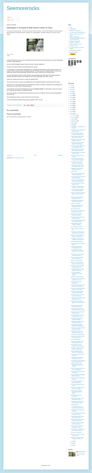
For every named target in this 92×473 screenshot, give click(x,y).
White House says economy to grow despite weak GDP (78, 150)
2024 (71, 87)
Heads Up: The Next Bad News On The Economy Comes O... (78, 194)
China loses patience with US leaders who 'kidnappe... (77, 143)
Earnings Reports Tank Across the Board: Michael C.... (77, 420)
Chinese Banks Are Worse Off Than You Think (77, 312)
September (73, 121)
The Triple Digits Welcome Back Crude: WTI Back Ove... (78, 221)
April (72, 445)
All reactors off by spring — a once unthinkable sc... (77, 381)
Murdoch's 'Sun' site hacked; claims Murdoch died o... (77, 402)
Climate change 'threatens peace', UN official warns (77, 351)
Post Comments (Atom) (18, 157)
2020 (71, 95)
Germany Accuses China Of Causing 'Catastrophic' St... (77, 134)
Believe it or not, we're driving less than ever (77, 435)
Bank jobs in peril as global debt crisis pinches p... (78, 130)
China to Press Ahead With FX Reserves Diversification (78, 180)
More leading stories (75, 208)
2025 (71, 85)
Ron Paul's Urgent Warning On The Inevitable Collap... (78, 146)
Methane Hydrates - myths (76, 44)
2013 (71, 109)
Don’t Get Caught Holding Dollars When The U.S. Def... (78, 309)
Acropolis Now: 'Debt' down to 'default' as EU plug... (77, 322)
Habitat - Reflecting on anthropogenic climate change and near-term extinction (77, 38)
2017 (71, 101)
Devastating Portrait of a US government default (77, 319)
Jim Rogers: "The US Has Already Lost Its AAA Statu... (78, 239)
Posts (9, 17)
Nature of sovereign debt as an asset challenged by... (78, 369)
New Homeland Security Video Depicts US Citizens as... (78, 285)
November (73, 117)
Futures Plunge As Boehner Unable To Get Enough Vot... (78, 159)
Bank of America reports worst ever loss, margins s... (77, 388)
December (73, 115)
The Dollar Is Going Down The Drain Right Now (77, 218)
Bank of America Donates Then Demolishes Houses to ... (78, 211)
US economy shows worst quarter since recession (77, 162)
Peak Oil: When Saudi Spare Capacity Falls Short (77, 198)
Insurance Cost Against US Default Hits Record (77, 206)
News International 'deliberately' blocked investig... (78, 375)
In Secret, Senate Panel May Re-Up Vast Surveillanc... (77, 190)
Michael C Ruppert (74, 52)
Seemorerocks (23, 8)
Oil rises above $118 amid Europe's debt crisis (77, 306)
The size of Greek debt (76, 432)
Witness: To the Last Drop (76, 260)
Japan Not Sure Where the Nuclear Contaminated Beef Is (78, 302)
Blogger (48, 465)
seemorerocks (81, 451)
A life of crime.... (74, 171)
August (73, 123)
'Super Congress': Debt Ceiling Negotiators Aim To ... (78, 298)
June (72, 441)
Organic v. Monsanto (75, 203)
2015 (71, 105)
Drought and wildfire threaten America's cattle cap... (77, 348)
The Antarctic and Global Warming (77, 32)
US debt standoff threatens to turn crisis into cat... (77, 423)
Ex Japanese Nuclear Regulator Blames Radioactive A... (78, 361)
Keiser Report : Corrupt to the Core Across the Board (77, 430)
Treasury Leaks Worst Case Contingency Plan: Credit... (77, 166)
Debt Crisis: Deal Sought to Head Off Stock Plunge (77, 292)
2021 (71, 93)
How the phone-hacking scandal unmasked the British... (76, 392)
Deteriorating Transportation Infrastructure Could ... (77, 201)
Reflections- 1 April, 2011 (75, 30)
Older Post (60, 155)
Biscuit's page (73, 28)
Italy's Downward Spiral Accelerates (76, 396)
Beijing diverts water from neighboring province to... (77, 331)
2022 (71, 91)
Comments (11, 20)
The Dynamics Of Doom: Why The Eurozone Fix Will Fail (77, 232)
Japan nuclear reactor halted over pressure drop (77, 417)
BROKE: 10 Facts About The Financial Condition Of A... (77, 236)
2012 (71, 111)
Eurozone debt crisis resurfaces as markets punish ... (78, 177)
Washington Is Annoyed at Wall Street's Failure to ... (78, 140)
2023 (71, 89)
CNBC (8, 55)
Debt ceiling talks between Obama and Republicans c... (78, 325)
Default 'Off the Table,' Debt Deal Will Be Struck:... (77, 399)
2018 (71, 99)
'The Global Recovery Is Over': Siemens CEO (78, 183)
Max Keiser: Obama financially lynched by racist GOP (78, 289)
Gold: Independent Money (77, 241)
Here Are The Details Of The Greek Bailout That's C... (77, 342)
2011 (71, 113)
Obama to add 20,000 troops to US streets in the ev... (78, 337)
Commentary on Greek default (77, 334)
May (72, 443)
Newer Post (9, 155)
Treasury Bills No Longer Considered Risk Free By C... (77, 251)
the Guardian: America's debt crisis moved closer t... (77, 255)
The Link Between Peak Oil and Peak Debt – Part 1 (78, 414)
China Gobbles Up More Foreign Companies (76, 224)
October (73, 119)
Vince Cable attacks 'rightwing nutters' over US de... (77, 279)
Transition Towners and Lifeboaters (76, 282)
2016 (71, 103)
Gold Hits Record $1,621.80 (77, 276)
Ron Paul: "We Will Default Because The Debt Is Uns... (78, 263)
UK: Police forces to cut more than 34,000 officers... (77, 295)
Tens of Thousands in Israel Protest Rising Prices (77, 258)
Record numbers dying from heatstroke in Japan (77, 426)
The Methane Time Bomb (75, 50)
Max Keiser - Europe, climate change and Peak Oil (77, 438)
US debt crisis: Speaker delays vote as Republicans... (78, 174)
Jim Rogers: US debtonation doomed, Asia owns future (77, 187)
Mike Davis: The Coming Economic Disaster (76, 214)
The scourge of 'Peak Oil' (76, 226)
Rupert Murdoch (74, 404)
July (72, 125)
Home (35, 155)
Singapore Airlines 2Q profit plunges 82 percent (77, 169)
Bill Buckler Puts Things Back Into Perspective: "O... (77, 266)
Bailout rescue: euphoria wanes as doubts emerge (78, 328)
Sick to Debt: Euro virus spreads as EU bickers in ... (77, 345)
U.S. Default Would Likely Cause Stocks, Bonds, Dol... (78, 407)
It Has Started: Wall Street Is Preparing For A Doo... (77, 358)
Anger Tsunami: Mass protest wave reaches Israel (77, 137)
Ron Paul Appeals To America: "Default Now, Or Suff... (77, 315)
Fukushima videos (74, 45)
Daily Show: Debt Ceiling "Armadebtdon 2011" (76, 247)
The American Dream (75, 339)
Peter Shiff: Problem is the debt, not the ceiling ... (78, 153)
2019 (71, 97)
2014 (71, 107)
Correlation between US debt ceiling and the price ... (77, 269)
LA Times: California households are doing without (76, 273)
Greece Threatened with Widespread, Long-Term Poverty (77, 365)
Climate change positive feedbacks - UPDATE (75, 41)
